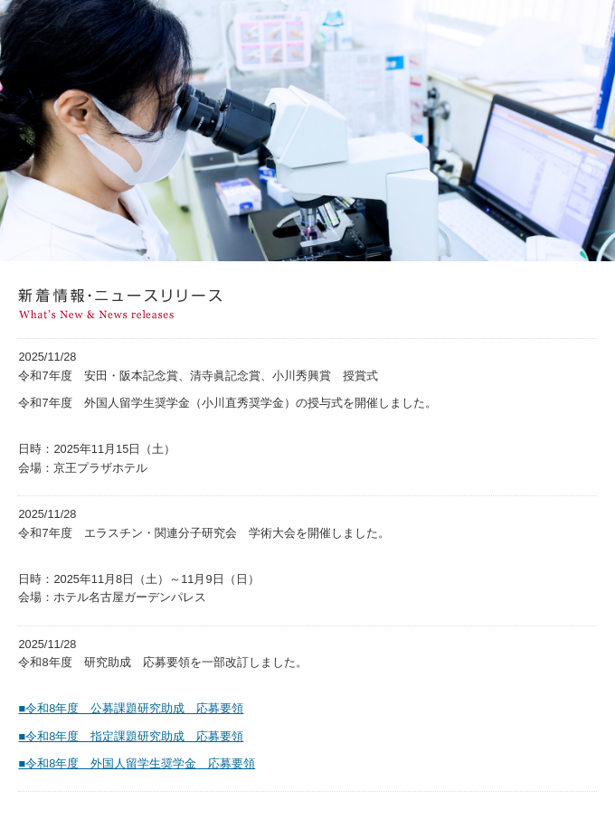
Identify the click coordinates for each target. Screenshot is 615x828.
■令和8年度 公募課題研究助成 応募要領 (130, 708)
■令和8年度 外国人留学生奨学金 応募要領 (136, 763)
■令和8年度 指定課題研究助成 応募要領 (130, 736)
